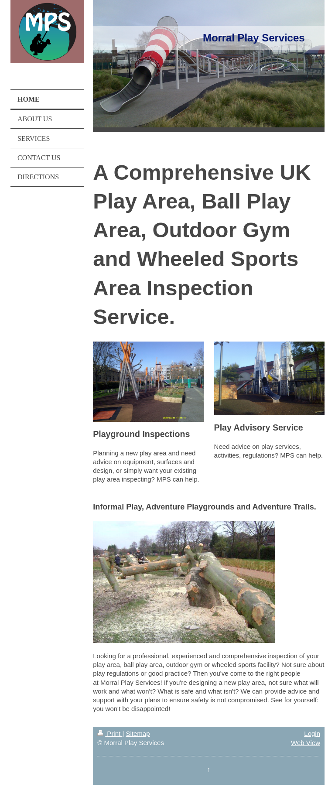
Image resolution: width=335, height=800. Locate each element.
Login (312, 733)
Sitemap (138, 733)
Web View (305, 742)
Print (109, 733)
